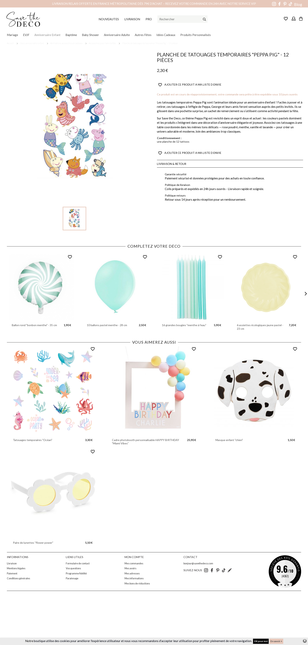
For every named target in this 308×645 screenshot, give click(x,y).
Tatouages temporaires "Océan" (32, 440)
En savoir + (276, 641)
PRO (149, 19)
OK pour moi (261, 641)
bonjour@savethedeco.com (198, 563)
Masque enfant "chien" (229, 440)
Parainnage (72, 578)
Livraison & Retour (171, 163)
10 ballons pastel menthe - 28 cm (107, 325)
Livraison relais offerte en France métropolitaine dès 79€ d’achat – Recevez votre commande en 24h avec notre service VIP (154, 3)
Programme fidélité (76, 573)
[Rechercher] (182, 19)
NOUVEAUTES (109, 19)
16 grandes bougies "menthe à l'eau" (184, 325)
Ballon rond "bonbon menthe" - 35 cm (34, 325)
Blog (298, 4)
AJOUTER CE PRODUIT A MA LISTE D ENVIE (190, 85)
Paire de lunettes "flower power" (33, 542)
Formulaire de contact (78, 563)
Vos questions (73, 568)
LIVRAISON (132, 19)
